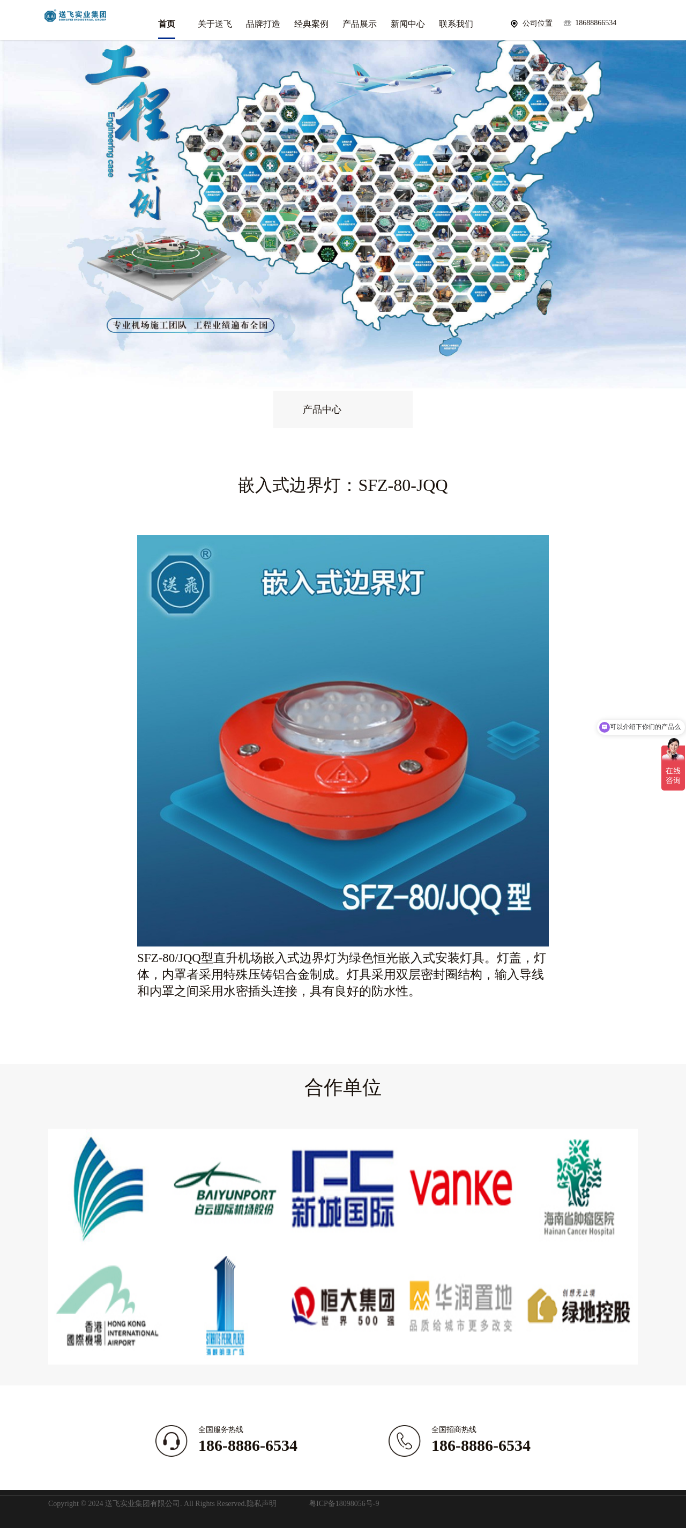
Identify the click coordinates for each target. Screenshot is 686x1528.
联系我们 (456, 23)
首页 (166, 23)
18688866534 (595, 23)
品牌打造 (263, 23)
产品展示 (359, 23)
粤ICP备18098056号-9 (344, 1504)
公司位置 (538, 23)
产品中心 (322, 409)
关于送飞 (215, 23)
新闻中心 (408, 23)
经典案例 (311, 23)
